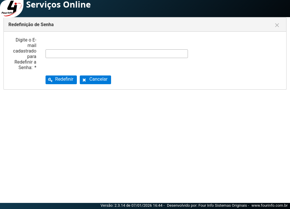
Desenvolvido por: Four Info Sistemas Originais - (208, 205)
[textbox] (117, 53)
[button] (61, 79)
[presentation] (241, 53)
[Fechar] (277, 25)
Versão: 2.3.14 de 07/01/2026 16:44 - (133, 205)
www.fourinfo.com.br (269, 205)
